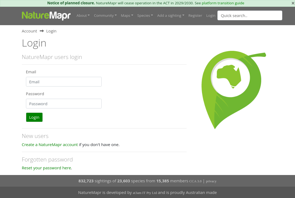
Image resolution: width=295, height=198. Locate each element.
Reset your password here (46, 167)
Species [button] (143, 15)
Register (195, 15)
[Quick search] (249, 15)
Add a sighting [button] (169, 15)
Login (211, 15)
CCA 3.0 (195, 181)
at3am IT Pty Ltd (145, 193)
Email (31, 71)
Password (35, 93)
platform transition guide (223, 3)
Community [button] (104, 15)
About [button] (82, 15)
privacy (211, 181)
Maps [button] (125, 15)
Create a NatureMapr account (50, 144)
